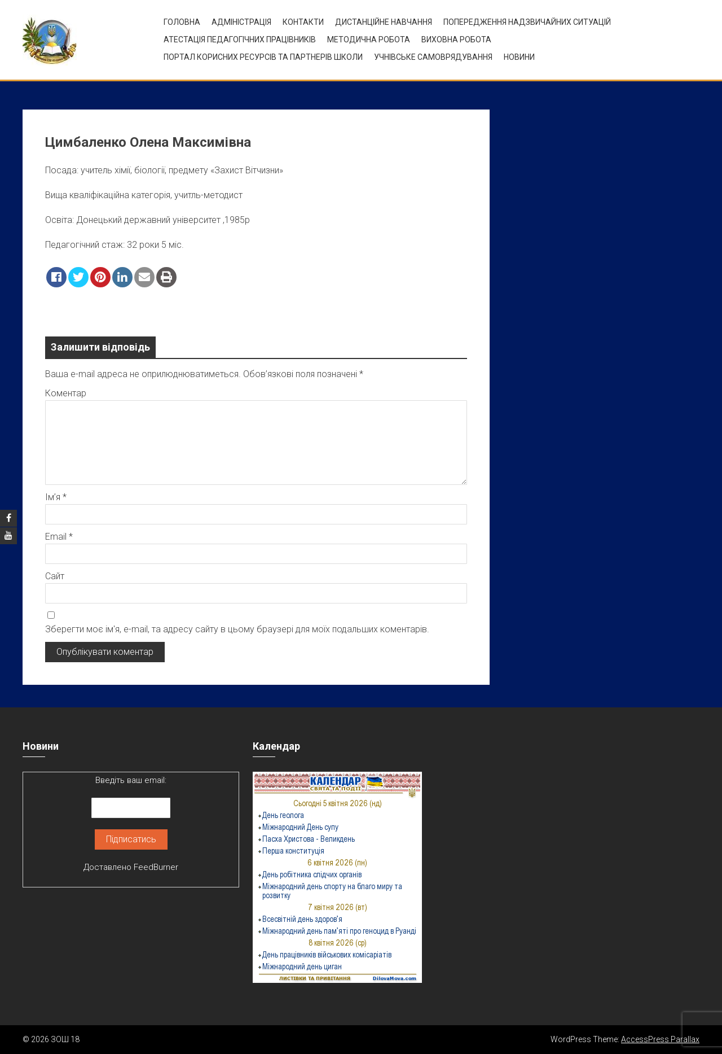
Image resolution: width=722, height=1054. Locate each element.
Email (59, 536)
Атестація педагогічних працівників (240, 39)
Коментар (65, 393)
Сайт (54, 576)
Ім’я (56, 497)
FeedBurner (156, 867)
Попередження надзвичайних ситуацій (527, 22)
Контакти (303, 22)
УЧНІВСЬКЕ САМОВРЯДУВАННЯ (433, 57)
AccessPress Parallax (660, 1039)
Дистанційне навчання (383, 22)
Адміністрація (241, 22)
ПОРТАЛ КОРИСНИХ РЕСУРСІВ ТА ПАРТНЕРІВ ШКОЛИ (263, 57)
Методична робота (368, 39)
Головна (182, 22)
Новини (519, 57)
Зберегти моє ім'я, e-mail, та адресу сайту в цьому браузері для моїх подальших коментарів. (237, 629)
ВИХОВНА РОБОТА (456, 39)
